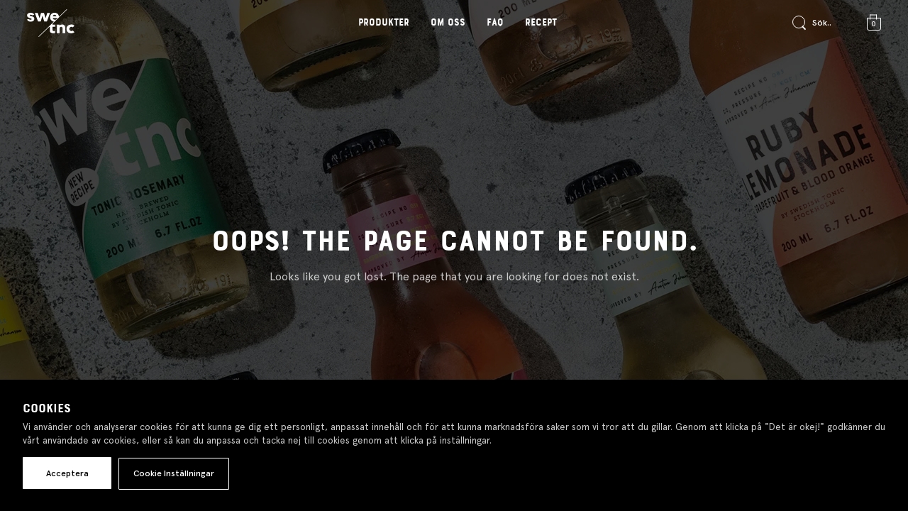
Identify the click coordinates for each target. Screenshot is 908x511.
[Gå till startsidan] (50, 23)
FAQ (495, 22)
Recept (541, 22)
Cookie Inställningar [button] (173, 473)
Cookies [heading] (47, 409)
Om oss (448, 22)
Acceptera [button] (67, 473)
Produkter (383, 22)
